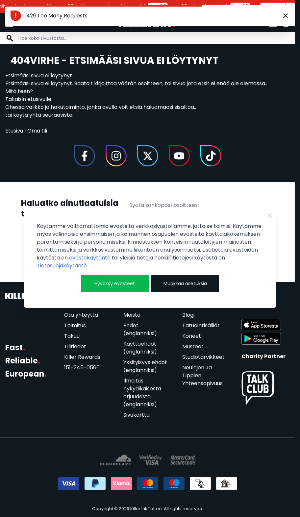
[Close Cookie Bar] (270, 216)
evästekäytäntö (90, 257)
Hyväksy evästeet (114, 283)
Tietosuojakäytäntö (62, 265)
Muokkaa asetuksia (185, 283)
